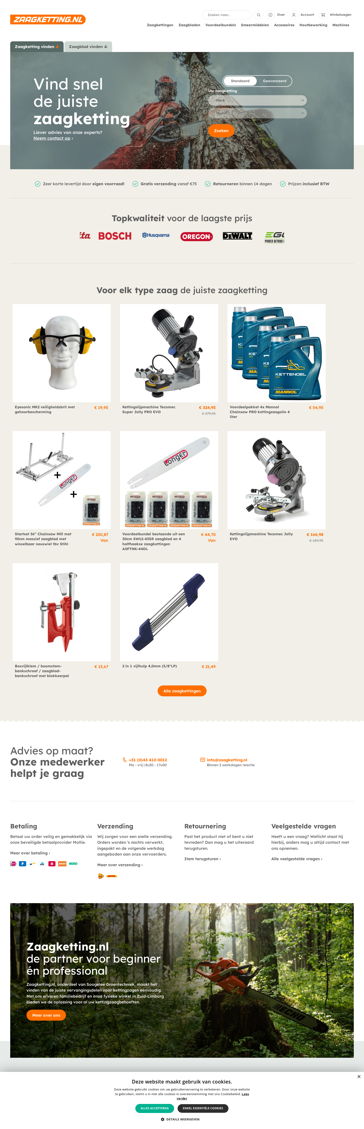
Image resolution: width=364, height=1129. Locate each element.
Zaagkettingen (161, 25)
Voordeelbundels (221, 25)
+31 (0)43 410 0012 (148, 601)
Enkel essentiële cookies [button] (203, 1108)
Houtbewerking (314, 25)
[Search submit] (258, 14)
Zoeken (221, 131)
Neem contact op (51, 138)
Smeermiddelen (256, 25)
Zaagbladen (191, 25)
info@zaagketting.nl (227, 601)
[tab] (37, 46)
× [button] (359, 1077)
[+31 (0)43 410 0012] (124, 601)
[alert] (182, 1100)
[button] (182, 1119)
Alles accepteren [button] (155, 1108)
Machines (341, 25)
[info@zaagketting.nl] (202, 601)
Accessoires (285, 25)
